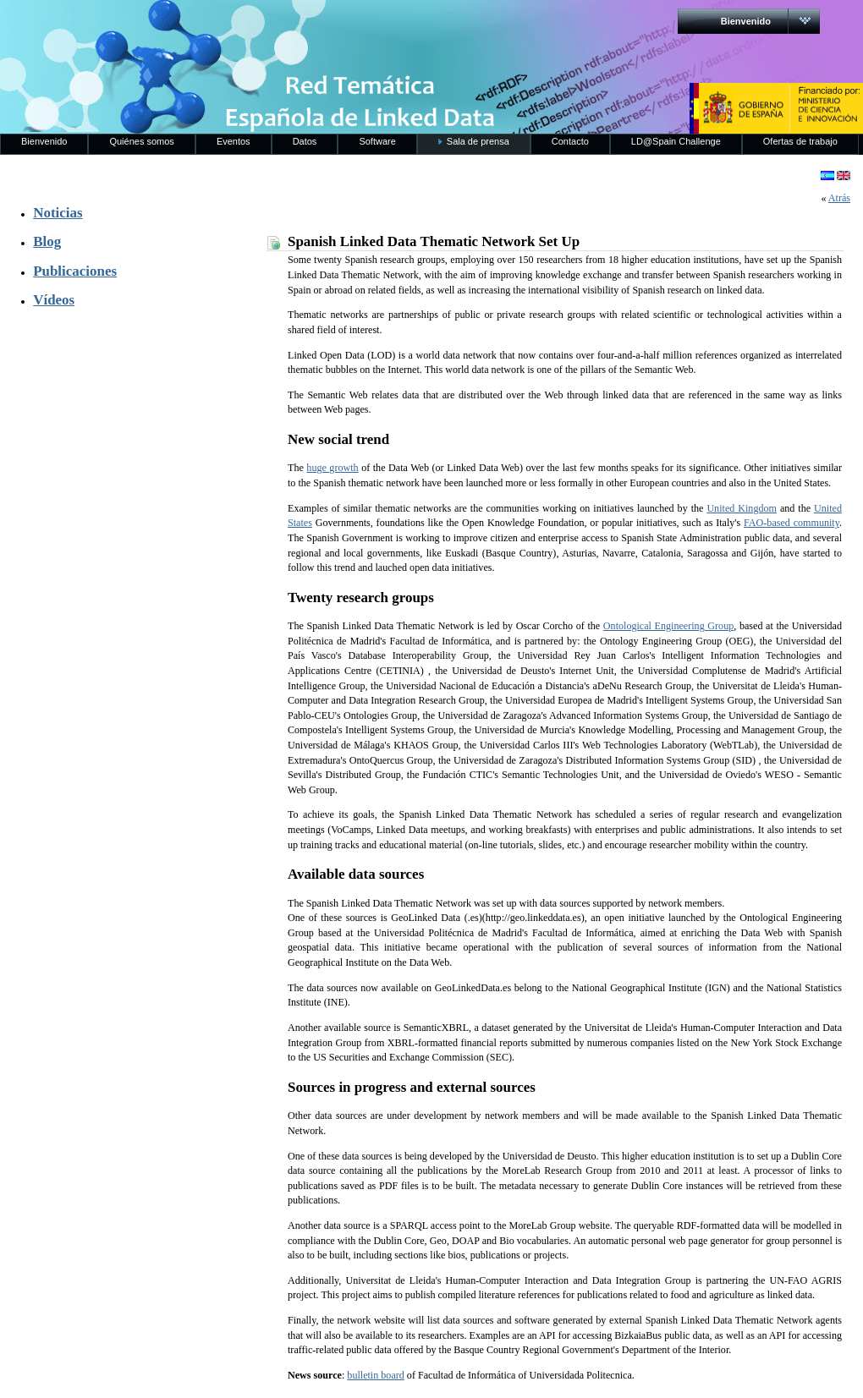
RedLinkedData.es (177, 25)
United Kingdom (741, 508)
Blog (47, 241)
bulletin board (375, 1375)
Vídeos (53, 300)
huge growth (332, 468)
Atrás (839, 198)
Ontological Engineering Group (668, 626)
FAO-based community (791, 523)
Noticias (57, 213)
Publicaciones (75, 271)
